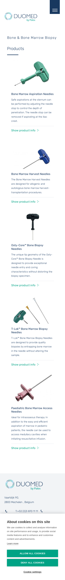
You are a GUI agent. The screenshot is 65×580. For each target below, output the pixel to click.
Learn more (12, 543)
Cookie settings (33, 572)
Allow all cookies (32, 553)
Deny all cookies (32, 562)
